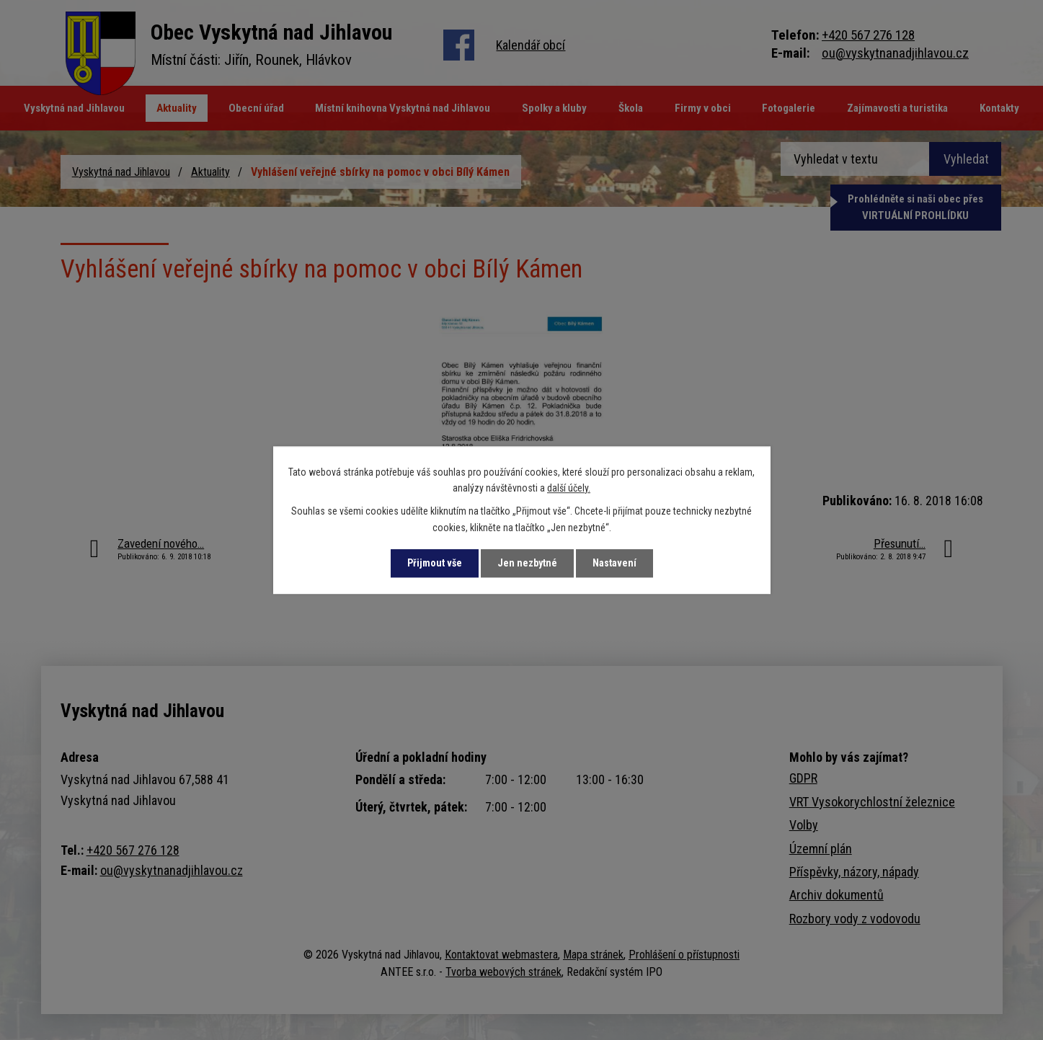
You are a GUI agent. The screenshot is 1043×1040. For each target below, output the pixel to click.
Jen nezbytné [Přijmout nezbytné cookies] (527, 563)
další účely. (568, 488)
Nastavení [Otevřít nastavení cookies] (614, 563)
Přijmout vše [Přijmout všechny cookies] (434, 563)
